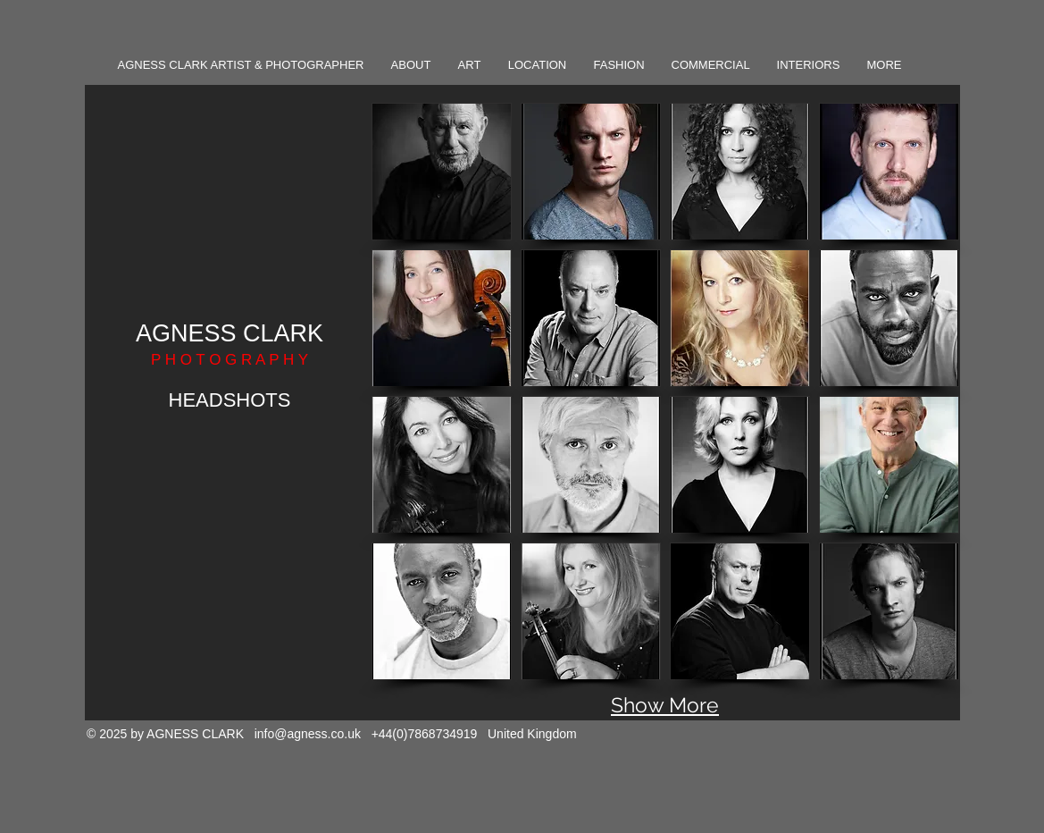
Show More (665, 705)
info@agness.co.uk (308, 734)
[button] (442, 171)
